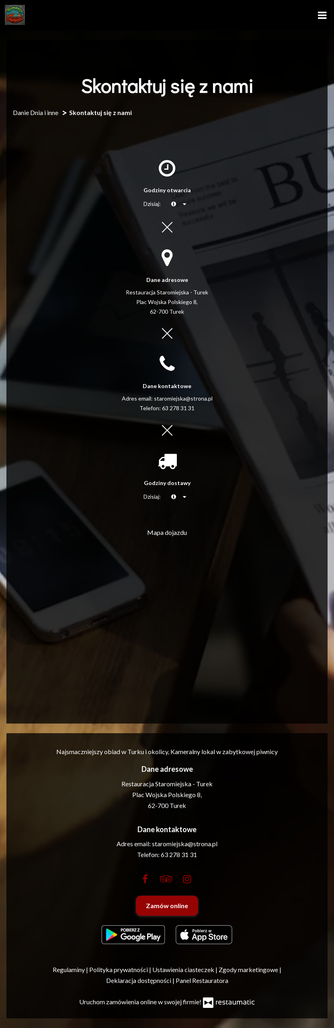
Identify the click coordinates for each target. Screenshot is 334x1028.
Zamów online (167, 905)
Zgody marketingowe (249, 969)
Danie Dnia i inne (35, 112)
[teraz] (174, 204)
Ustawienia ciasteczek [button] (183, 969)
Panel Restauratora (202, 980)
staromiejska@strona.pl (183, 398)
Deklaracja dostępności (139, 980)
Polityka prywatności (119, 969)
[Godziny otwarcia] (185, 204)
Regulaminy (69, 969)
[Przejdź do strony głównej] (15, 15)
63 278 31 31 (178, 408)
